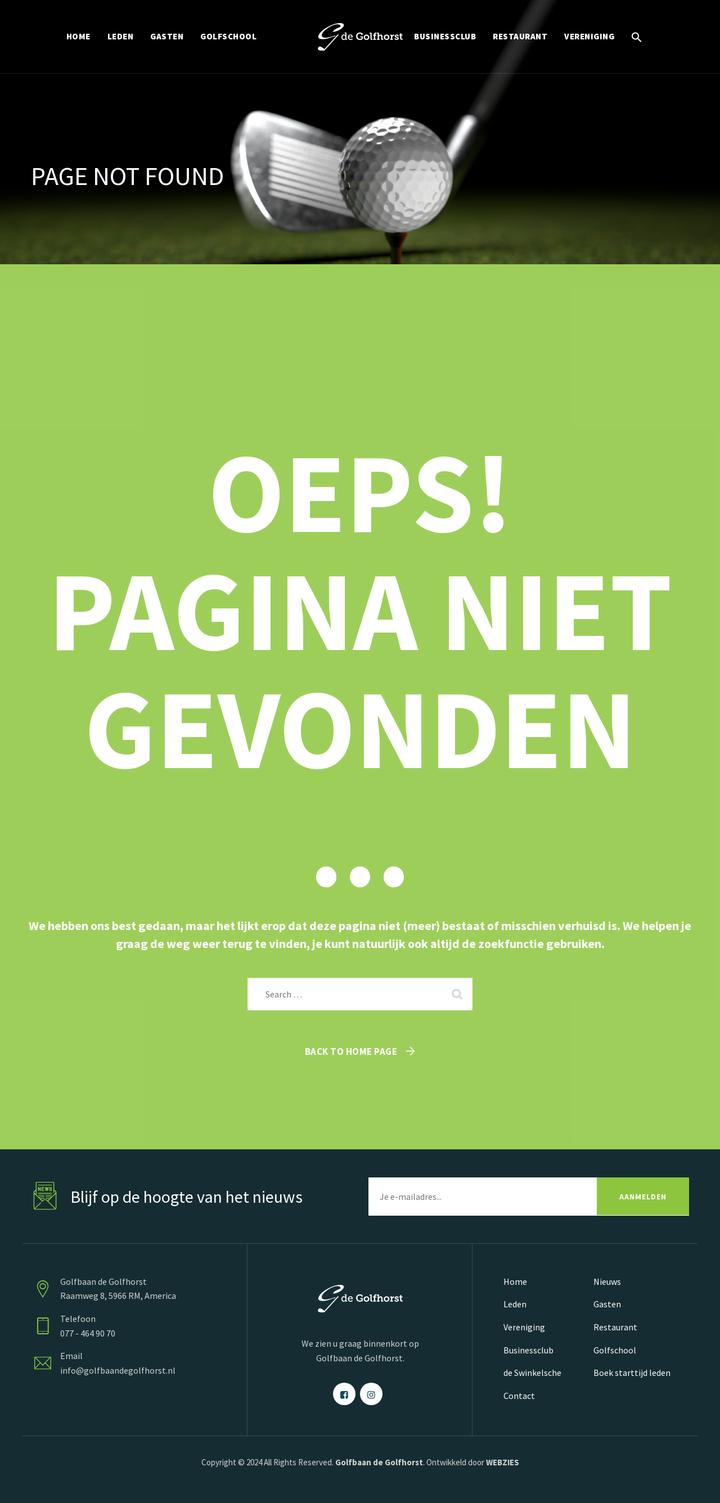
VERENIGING (589, 36)
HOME (78, 36)
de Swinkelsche (532, 1372)
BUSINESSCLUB (445, 36)
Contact (519, 1395)
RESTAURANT (520, 36)
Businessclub (528, 1350)
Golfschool (614, 1350)
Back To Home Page (351, 1051)
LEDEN (120, 36)
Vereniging (524, 1327)
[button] (636, 36)
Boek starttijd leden (631, 1372)
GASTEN (166, 36)
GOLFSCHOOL (228, 36)
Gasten (607, 1304)
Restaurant (615, 1327)
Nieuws (607, 1281)
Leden (514, 1304)
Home (515, 1281)
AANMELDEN (643, 1196)
